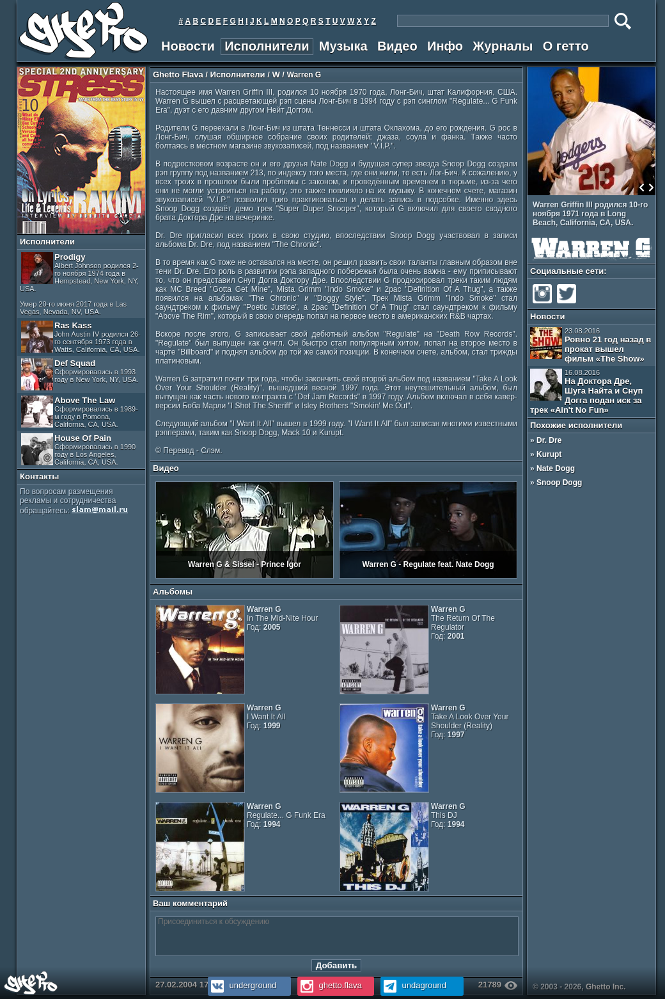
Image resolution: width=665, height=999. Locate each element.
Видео (397, 46)
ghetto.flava (329, 985)
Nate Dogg (555, 468)
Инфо (445, 46)
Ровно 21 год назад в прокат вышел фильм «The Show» (590, 345)
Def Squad (80, 374)
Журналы (503, 46)
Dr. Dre (548, 440)
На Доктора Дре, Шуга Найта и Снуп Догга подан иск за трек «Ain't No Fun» (586, 392)
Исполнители (266, 46)
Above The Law (79, 412)
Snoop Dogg (559, 482)
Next (650, 187)
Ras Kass (81, 337)
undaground (413, 985)
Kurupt (548, 454)
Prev (642, 187)
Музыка (343, 46)
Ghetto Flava (178, 74)
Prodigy (79, 284)
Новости (188, 46)
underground (242, 985)
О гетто (566, 46)
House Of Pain (78, 449)
